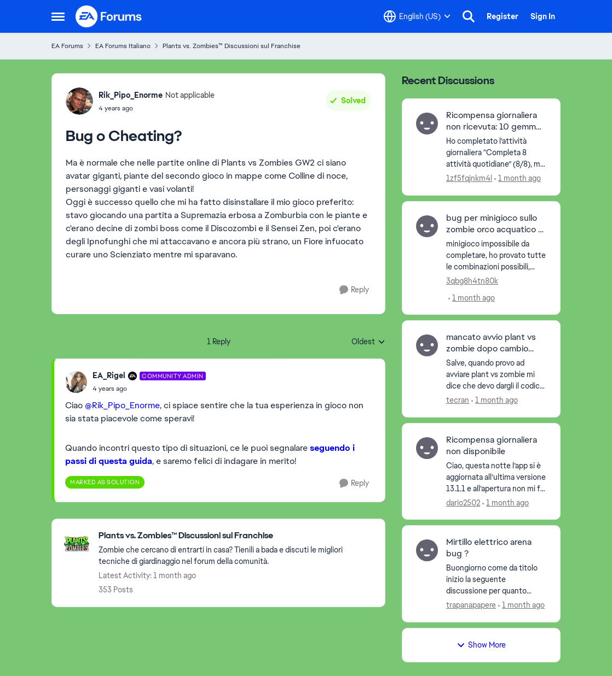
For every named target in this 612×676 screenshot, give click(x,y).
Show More (481, 645)
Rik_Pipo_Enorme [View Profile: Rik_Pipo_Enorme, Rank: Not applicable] (131, 95)
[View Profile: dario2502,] (427, 448)
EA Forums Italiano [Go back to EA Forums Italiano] (123, 46)
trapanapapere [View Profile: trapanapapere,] (471, 605)
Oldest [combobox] (368, 342)
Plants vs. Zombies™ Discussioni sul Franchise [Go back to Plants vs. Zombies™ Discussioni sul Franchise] (232, 46)
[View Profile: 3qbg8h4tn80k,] (427, 226)
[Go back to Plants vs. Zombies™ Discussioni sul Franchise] (236, 536)
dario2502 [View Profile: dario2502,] (463, 502)
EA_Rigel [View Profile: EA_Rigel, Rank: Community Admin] (109, 375)
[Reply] (354, 290)
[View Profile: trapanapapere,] (427, 550)
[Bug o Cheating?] (149, 388)
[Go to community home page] (109, 16)
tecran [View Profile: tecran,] (457, 400)
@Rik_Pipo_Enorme (122, 405)
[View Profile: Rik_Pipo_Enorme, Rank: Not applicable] (79, 101)
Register (502, 16)
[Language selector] (417, 16)
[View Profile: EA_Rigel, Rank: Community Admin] (76, 382)
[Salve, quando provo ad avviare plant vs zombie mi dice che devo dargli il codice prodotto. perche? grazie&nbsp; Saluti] (496, 374)
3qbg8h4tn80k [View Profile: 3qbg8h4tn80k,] (472, 280)
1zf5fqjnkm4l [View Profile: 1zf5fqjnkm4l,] (469, 178)
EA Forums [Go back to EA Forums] (67, 46)
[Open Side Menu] (58, 16)
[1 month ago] (517, 178)
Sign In (542, 16)
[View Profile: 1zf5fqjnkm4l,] (427, 123)
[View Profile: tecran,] (427, 345)
